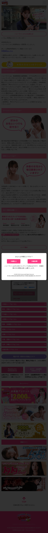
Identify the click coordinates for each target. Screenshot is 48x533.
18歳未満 (34, 261)
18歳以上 (14, 261)
